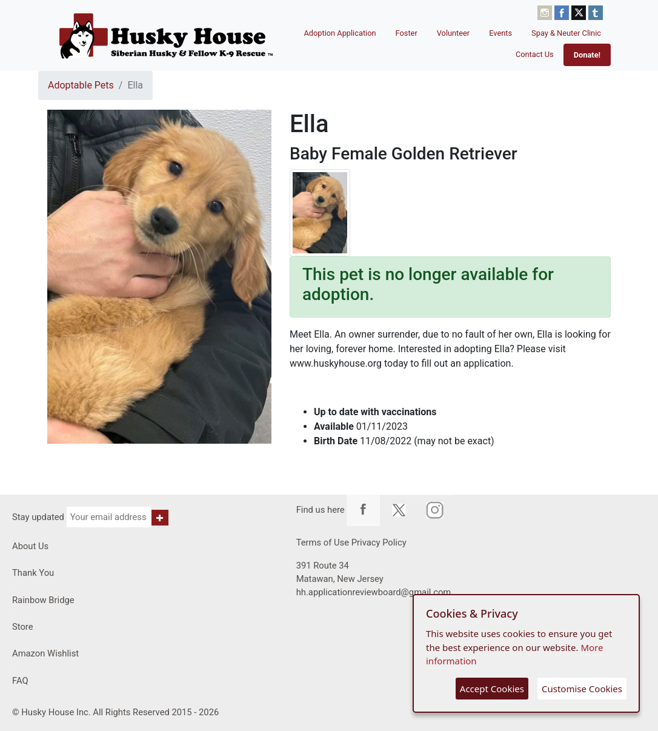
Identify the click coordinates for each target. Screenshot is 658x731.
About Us (30, 546)
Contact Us (535, 54)
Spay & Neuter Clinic (566, 33)
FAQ (20, 680)
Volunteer (453, 33)
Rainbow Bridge (43, 600)
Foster (406, 33)
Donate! (587, 54)
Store (22, 626)
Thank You (33, 572)
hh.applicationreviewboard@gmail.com (373, 592)
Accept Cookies (492, 689)
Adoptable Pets (81, 85)
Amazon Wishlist (45, 653)
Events (500, 33)
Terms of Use (322, 542)
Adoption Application (340, 33)
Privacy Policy (379, 542)
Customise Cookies (582, 689)
